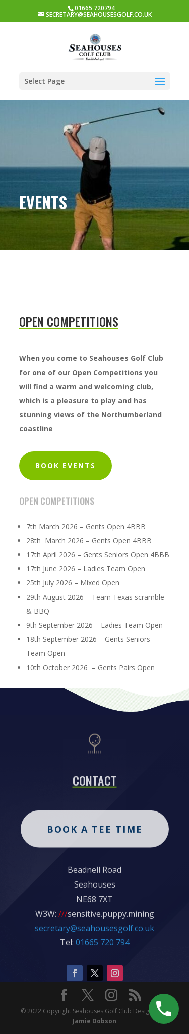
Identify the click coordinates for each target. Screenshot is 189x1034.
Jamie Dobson (94, 1021)
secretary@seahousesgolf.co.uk (94, 959)
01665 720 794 (103, 973)
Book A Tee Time (95, 860)
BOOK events (65, 465)
